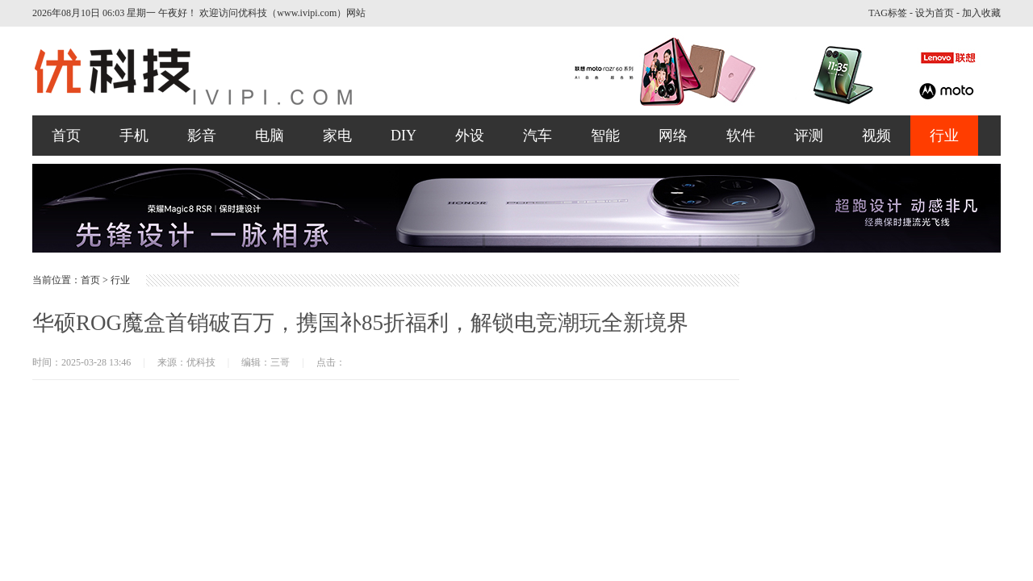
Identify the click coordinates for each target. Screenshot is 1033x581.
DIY (403, 135)
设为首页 (934, 13)
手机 (133, 135)
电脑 (269, 135)
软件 (740, 135)
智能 (605, 135)
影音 (201, 135)
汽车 (537, 135)
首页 (66, 135)
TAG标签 (887, 13)
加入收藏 (981, 13)
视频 (876, 135)
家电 (337, 135)
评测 (808, 135)
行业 (944, 135)
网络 (673, 135)
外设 (469, 135)
